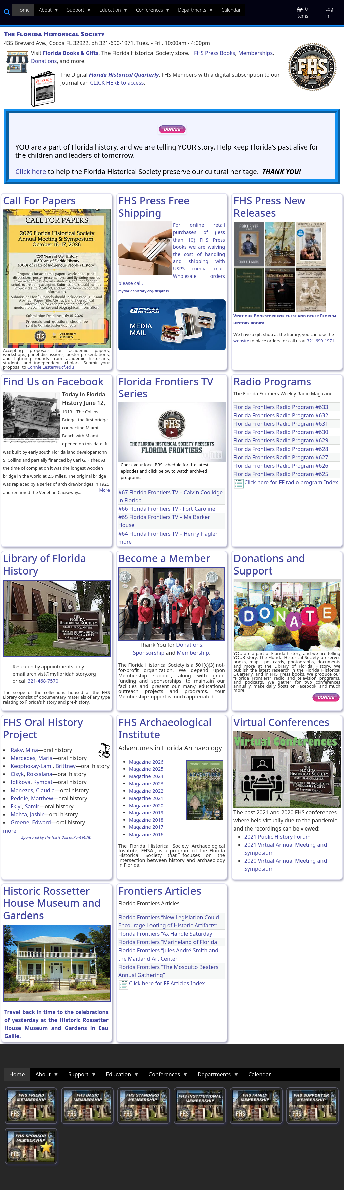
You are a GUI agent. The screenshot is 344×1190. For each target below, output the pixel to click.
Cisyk (17, 774)
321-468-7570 (43, 681)
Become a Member (164, 558)
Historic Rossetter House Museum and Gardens (52, 903)
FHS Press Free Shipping (153, 206)
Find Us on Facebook (53, 381)
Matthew (42, 798)
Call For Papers (39, 200)
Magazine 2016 (146, 834)
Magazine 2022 (146, 791)
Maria (45, 758)
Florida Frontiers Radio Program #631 (280, 423)
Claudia (45, 790)
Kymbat (43, 782)
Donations (44, 61)
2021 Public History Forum (277, 836)
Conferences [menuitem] (150, 11)
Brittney (65, 766)
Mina (31, 750)
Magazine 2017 (146, 827)
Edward (41, 822)
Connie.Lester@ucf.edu (50, 367)
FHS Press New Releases (269, 206)
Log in (329, 12)
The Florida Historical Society (54, 33)
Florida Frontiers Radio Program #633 (280, 407)
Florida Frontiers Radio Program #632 (280, 415)
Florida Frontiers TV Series (165, 387)
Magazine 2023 (146, 783)
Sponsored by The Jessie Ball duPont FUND (57, 837)
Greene (20, 822)
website (241, 341)
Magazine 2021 (146, 798)
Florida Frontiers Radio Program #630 (280, 432)
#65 (123, 517)
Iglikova (21, 782)
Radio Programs (272, 381)
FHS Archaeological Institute (164, 728)
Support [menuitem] (76, 11)
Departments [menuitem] (193, 11)
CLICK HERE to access (117, 82)
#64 (123, 533)
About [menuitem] (46, 11)
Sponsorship (149, 652)
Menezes (22, 790)
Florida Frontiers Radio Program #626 (280, 465)
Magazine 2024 (146, 776)
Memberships (255, 53)
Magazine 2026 (146, 762)
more (125, 541)
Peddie (19, 798)
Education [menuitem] (111, 11)
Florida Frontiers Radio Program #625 (280, 474)
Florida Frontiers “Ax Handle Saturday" (166, 933)
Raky (17, 750)
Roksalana (39, 774)
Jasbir (37, 814)
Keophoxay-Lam (32, 766)
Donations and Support (269, 564)
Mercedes (23, 758)
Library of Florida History (44, 564)
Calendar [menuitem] (231, 10)
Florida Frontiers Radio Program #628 (280, 449)
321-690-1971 (320, 341)
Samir (32, 806)
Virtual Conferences (281, 722)
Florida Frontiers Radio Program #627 (280, 457)
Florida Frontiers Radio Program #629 (280, 440)
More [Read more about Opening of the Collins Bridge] (104, 490)
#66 (123, 508)
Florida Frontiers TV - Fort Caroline (172, 508)
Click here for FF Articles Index (167, 983)
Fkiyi (16, 806)
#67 (123, 492)
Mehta (19, 814)
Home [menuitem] (23, 10)
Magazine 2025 (146, 769)
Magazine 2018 (146, 820)
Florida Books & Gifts (70, 53)
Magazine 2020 (146, 805)
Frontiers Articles (159, 891)
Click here (30, 171)
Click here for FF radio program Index (291, 482)
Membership (193, 652)
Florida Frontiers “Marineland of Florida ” (169, 942)
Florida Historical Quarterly (124, 74)
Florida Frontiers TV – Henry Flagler (173, 533)
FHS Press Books (214, 53)
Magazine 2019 (146, 812)
